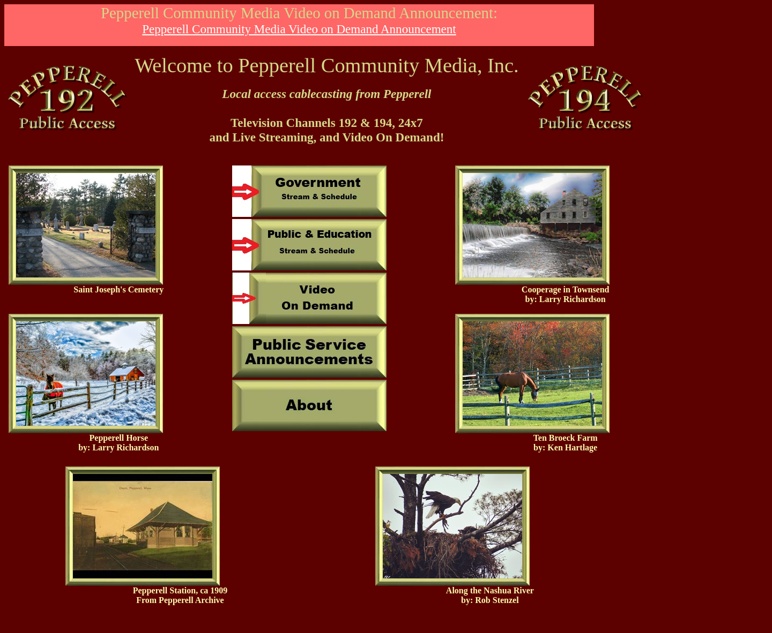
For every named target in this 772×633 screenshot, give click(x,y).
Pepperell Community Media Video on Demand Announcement (299, 29)
